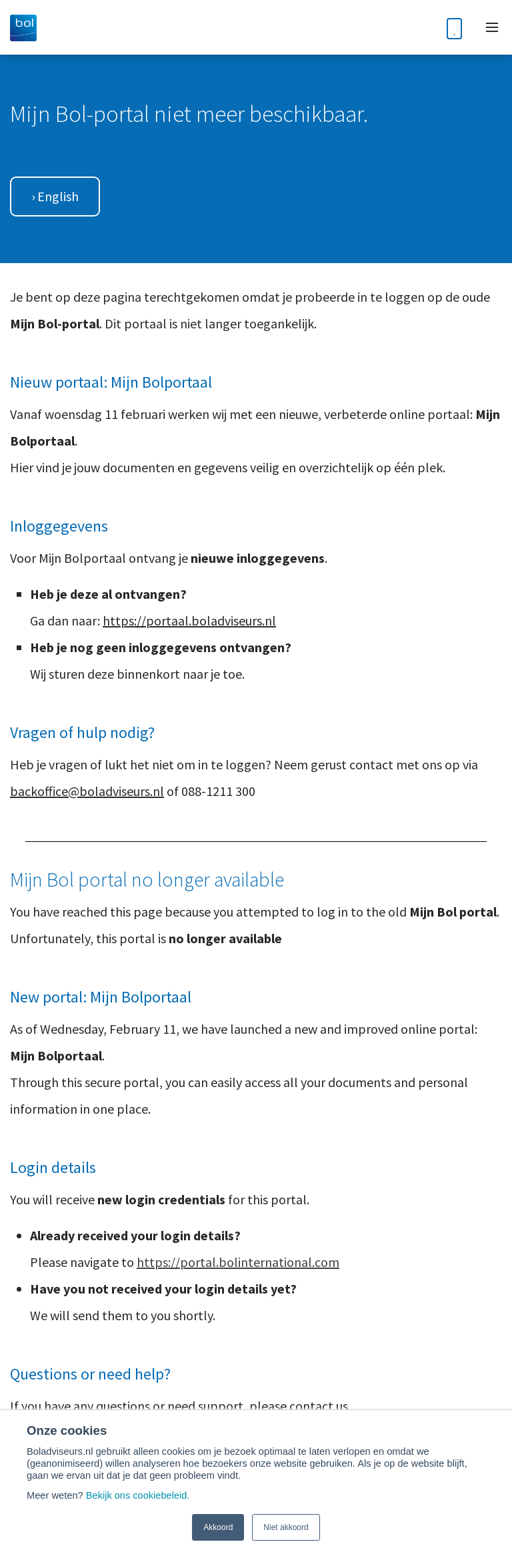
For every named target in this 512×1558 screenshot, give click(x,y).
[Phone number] (454, 27)
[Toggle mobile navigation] (492, 27)
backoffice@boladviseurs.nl (87, 791)
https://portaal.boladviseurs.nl (189, 620)
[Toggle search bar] (421, 28)
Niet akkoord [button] (285, 1527)
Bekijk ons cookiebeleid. (138, 1495)
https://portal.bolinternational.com (238, 1262)
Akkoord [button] (218, 1527)
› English (55, 196)
